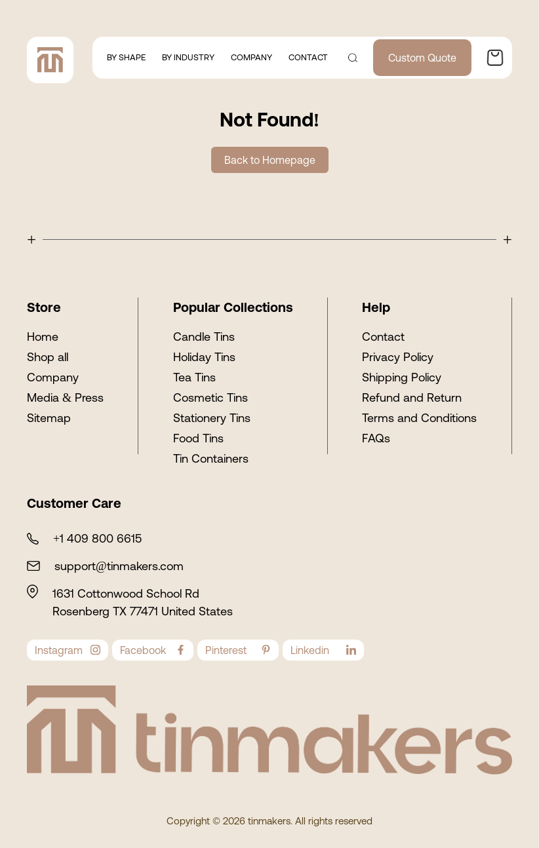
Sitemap (49, 418)
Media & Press (65, 397)
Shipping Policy (401, 377)
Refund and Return (412, 397)
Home (42, 336)
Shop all (47, 357)
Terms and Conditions (419, 418)
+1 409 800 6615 (97, 538)
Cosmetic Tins (210, 397)
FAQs (376, 438)
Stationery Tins (211, 418)
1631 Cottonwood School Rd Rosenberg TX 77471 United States (142, 602)
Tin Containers (211, 458)
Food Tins (198, 438)
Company (53, 377)
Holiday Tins (204, 357)
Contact (383, 336)
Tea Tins (194, 377)
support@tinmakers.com (119, 566)
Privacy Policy (397, 357)
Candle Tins (204, 336)
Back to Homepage (269, 160)
